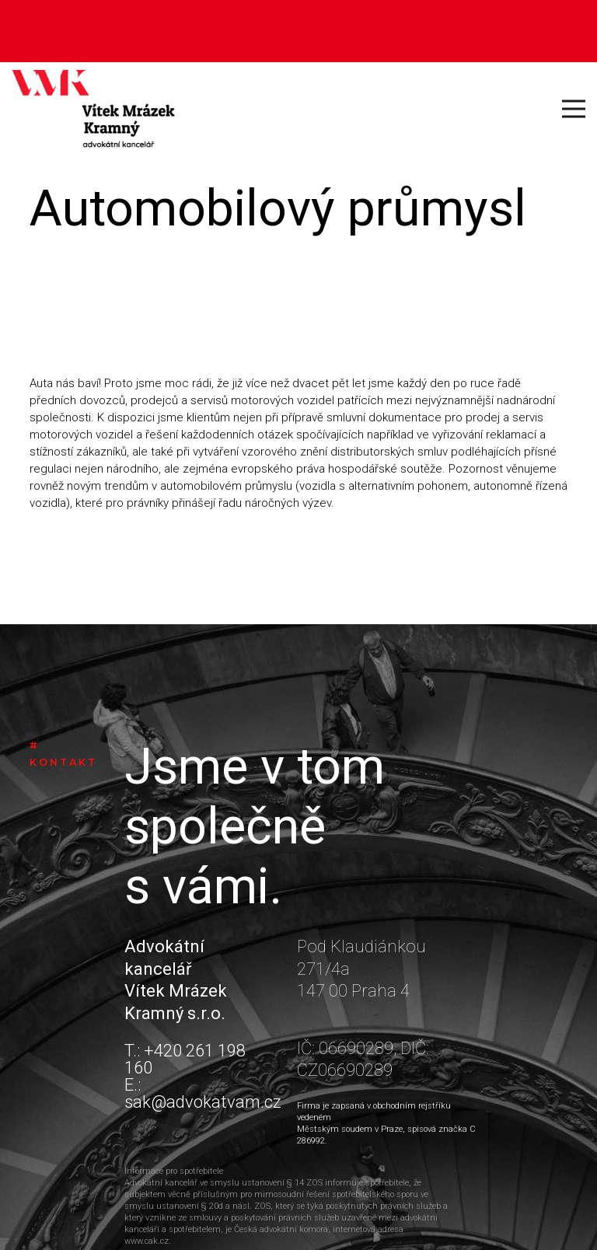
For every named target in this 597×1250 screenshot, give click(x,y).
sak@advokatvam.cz (202, 1102)
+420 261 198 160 (185, 1059)
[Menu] (574, 108)
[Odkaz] (93, 109)
